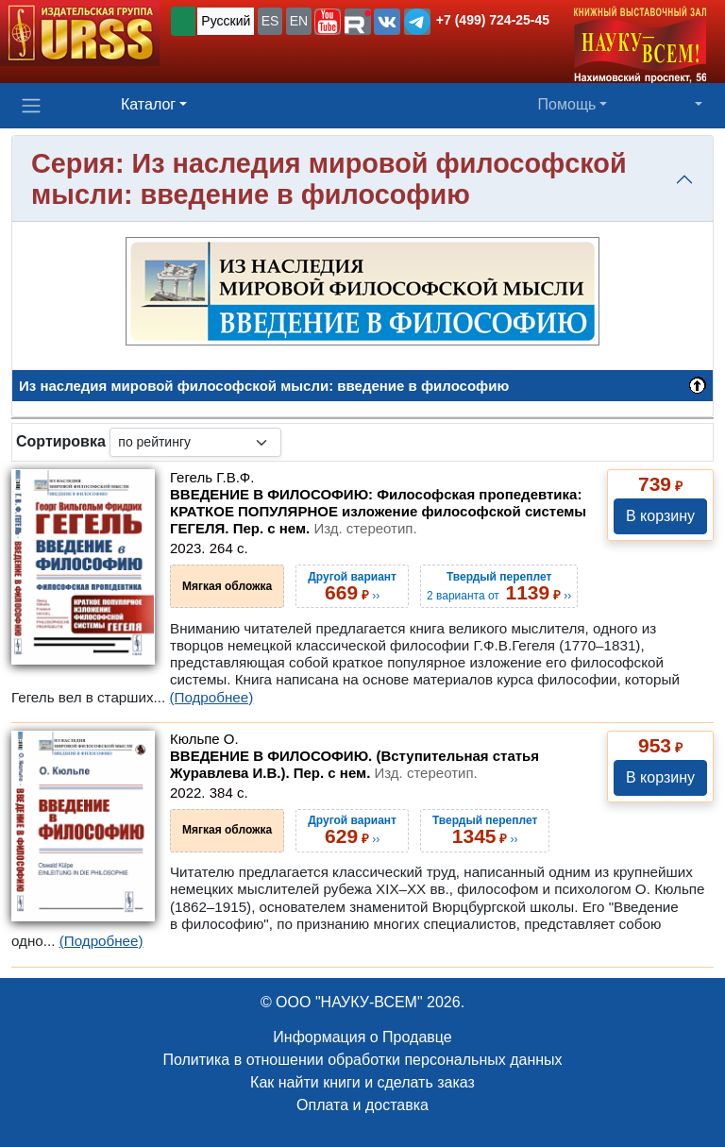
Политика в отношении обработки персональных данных (362, 1060)
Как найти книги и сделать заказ (362, 1082)
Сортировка (61, 441)
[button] (327, 21)
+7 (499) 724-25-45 (492, 19)
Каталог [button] (148, 104)
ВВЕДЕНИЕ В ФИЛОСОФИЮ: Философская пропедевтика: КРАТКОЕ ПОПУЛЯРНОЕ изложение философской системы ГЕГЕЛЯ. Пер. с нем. (378, 511)
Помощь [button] (567, 104)
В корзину (660, 516)
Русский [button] (225, 20)
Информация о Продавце (362, 1037)
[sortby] (195, 442)
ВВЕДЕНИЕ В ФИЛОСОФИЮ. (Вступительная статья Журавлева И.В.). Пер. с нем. (354, 764)
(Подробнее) (211, 697)
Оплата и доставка (362, 1105)
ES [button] (270, 20)
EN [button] (299, 20)
